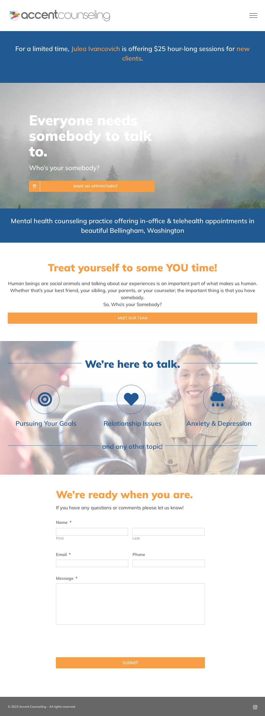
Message (66, 578)
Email (63, 554)
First (60, 538)
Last (136, 538)
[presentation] (95, 639)
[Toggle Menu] (253, 15)
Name (63, 522)
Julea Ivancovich (95, 49)
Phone (138, 554)
